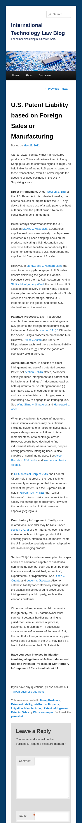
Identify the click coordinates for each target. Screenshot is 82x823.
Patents (16, 712)
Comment (25, 761)
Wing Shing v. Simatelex (32, 404)
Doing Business (50, 700)
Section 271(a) (56, 191)
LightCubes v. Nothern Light (44, 265)
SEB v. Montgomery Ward (27, 284)
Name (26, 816)
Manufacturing (33, 708)
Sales (25, 712)
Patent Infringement (56, 708)
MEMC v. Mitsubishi (35, 228)
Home (15, 75)
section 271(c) (20, 529)
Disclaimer (45, 75)
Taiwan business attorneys (27, 691)
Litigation (17, 708)
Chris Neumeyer (43, 712)
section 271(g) (49, 330)
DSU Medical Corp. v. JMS (31, 474)
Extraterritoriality (21, 704)
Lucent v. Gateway (38, 580)
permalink (17, 716)
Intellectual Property (46, 704)
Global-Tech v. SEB (32, 492)
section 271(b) (34, 372)
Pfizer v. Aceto (33, 339)
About (28, 75)
